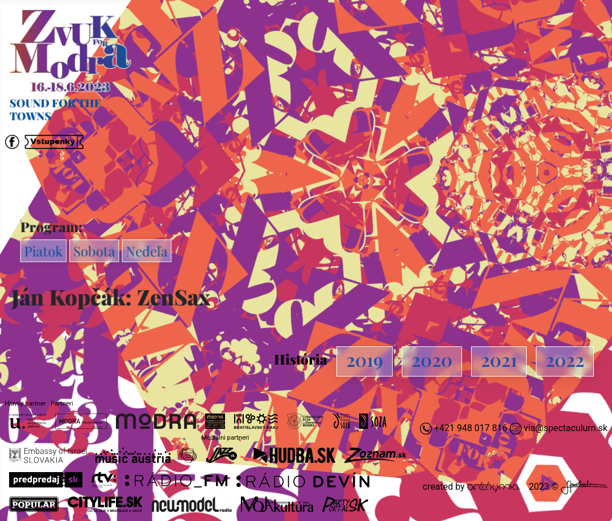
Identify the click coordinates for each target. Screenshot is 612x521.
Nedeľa (148, 251)
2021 (499, 359)
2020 (431, 359)
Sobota (95, 251)
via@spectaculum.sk (565, 428)
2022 (565, 359)
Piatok (46, 251)
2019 (364, 359)
